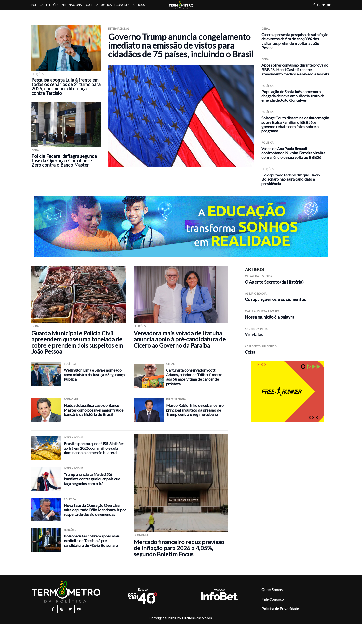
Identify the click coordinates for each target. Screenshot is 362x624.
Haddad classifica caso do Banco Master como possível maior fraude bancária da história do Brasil (93, 410)
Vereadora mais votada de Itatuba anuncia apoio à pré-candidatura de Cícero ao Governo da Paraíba (180, 339)
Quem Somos (272, 589)
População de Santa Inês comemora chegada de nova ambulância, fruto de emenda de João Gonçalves (292, 96)
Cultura (92, 4)
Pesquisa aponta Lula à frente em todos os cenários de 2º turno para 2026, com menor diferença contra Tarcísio (66, 86)
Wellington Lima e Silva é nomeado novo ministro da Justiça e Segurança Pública (94, 374)
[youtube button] (329, 4)
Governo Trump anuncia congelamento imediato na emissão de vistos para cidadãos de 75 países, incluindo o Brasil (180, 45)
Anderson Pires (256, 329)
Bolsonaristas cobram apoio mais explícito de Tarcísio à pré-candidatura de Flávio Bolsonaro (92, 540)
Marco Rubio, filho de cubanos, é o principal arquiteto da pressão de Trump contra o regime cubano (195, 410)
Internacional (72, 4)
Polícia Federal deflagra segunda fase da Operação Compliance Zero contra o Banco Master (64, 160)
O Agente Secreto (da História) (274, 282)
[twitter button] (323, 4)
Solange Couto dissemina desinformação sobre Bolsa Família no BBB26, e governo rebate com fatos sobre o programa (295, 124)
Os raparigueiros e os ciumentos (275, 299)
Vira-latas (254, 334)
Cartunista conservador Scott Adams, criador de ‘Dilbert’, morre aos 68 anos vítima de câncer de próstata (194, 377)
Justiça (106, 4)
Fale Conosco (272, 599)
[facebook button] (314, 4)
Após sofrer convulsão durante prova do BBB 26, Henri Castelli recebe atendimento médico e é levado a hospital (295, 69)
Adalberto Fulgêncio (261, 346)
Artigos (139, 4)
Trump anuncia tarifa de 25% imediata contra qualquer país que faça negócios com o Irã (92, 479)
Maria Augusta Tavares (262, 311)
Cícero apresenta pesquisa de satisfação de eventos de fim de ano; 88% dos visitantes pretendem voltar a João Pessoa (294, 41)
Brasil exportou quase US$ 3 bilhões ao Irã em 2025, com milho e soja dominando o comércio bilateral (94, 448)
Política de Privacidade (280, 608)
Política (37, 4)
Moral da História (258, 276)
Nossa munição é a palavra (269, 317)
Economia (121, 4)
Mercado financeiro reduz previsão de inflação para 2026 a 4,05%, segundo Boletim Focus (179, 548)
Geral (35, 150)
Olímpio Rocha (255, 293)
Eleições (52, 4)
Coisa (250, 352)
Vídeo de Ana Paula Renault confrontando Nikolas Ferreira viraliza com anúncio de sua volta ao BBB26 (293, 153)
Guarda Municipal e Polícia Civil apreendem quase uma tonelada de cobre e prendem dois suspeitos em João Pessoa (77, 342)
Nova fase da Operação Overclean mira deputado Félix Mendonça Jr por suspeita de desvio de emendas (95, 510)
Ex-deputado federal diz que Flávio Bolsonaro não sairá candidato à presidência (290, 179)
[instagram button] (318, 4)
